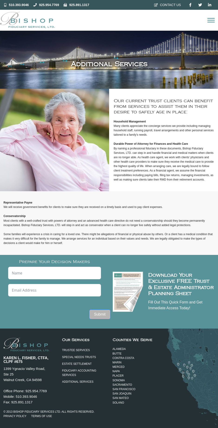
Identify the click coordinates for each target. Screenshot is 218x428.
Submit (100, 314)
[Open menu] (211, 20)
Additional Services (77, 381)
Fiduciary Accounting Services (79, 373)
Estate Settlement (77, 363)
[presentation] (43, 310)
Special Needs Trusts (79, 357)
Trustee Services (76, 350)
